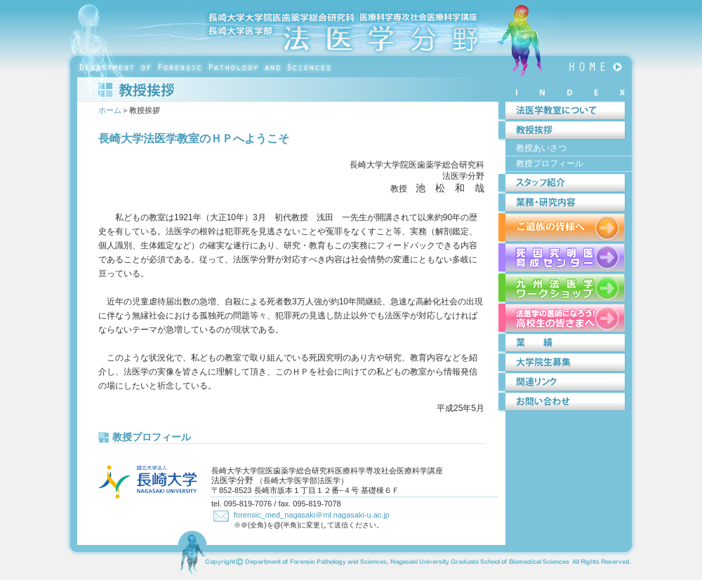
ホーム (109, 110)
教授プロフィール (151, 437)
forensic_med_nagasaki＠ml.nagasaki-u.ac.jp (312, 515)
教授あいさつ (541, 148)
